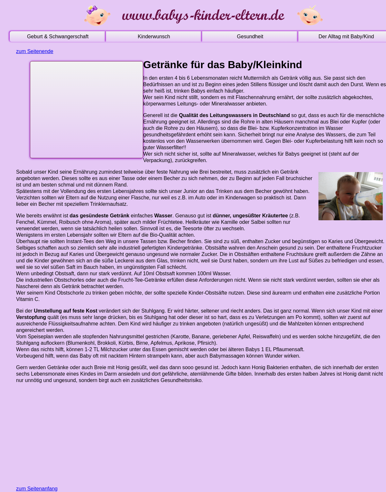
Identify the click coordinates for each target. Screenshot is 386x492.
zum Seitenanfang (37, 488)
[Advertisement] (85, 108)
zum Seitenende (34, 51)
